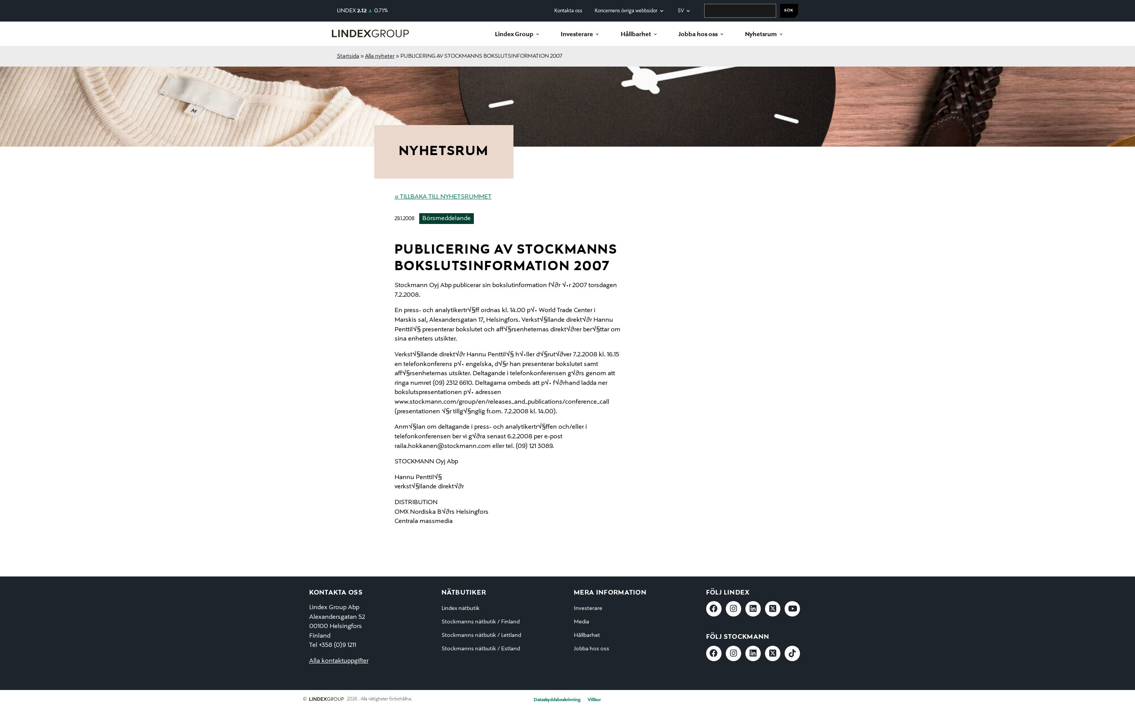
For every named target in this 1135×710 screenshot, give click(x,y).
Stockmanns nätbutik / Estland (481, 649)
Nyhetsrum (761, 34)
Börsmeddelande (446, 218)
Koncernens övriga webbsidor (626, 11)
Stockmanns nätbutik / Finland (481, 622)
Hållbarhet (636, 34)
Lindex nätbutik (461, 608)
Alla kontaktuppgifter (338, 661)
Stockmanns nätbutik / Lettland (481, 635)
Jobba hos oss (698, 34)
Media (581, 622)
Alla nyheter (380, 56)
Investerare (577, 34)
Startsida (348, 56)
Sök (788, 10)
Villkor (594, 700)
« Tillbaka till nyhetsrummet (443, 197)
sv (681, 11)
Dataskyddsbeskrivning (557, 700)
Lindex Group (514, 34)
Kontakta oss (568, 11)
